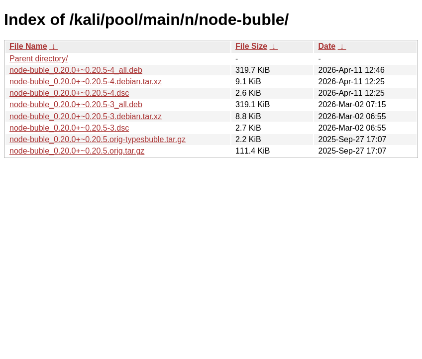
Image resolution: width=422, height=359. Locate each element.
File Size (251, 46)
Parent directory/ (38, 58)
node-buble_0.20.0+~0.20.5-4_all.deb (75, 70)
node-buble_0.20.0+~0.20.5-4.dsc (69, 93)
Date (326, 46)
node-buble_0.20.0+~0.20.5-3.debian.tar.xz (85, 116)
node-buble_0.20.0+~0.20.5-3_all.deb (75, 104)
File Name (28, 46)
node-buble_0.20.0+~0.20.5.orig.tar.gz (76, 151)
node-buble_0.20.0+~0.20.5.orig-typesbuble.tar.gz (97, 139)
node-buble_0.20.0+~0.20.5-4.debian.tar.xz (85, 81)
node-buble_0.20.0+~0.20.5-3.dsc (69, 128)
